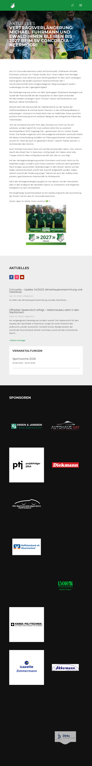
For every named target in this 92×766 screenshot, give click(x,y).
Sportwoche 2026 (24, 358)
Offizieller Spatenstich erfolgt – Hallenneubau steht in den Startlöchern (44, 311)
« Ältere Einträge (17, 340)
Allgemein (28, 296)
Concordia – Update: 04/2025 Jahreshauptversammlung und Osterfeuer (45, 291)
